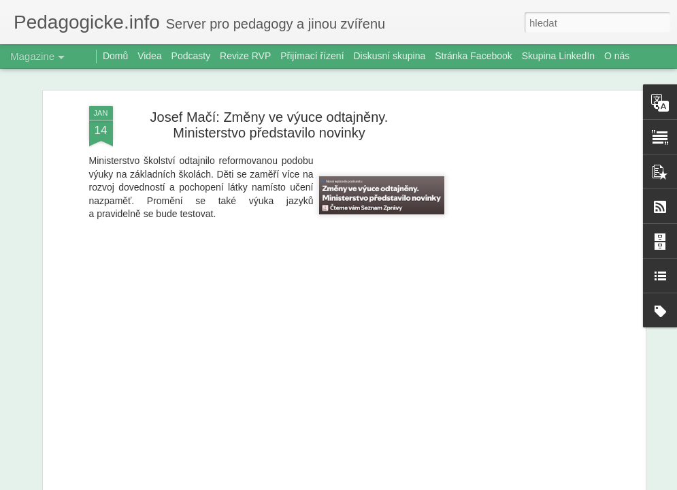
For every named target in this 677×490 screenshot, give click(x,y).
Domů (115, 55)
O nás (616, 55)
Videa (149, 55)
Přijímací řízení (312, 55)
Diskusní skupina (389, 55)
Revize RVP (245, 55)
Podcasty (191, 55)
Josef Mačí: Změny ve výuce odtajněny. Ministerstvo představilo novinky (269, 125)
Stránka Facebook (473, 55)
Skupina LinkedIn (558, 55)
